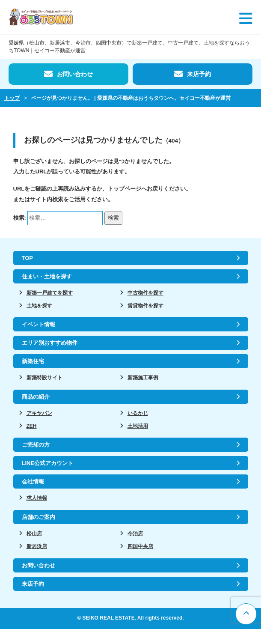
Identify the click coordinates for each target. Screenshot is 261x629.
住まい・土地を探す (47, 276)
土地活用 (138, 426)
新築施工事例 (143, 378)
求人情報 (37, 498)
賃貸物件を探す (145, 306)
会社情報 (33, 481)
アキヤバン (39, 413)
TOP (27, 258)
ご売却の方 (36, 444)
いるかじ (138, 413)
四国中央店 (140, 546)
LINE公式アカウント (48, 463)
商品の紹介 (36, 396)
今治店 (135, 534)
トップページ (124, 188)
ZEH (32, 426)
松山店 (34, 534)
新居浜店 (37, 546)
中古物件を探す (145, 293)
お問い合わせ (75, 74)
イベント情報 (38, 324)
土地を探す (39, 306)
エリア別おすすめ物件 (49, 343)
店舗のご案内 (38, 517)
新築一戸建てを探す (50, 293)
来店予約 (199, 74)
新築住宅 (33, 361)
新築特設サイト (44, 378)
